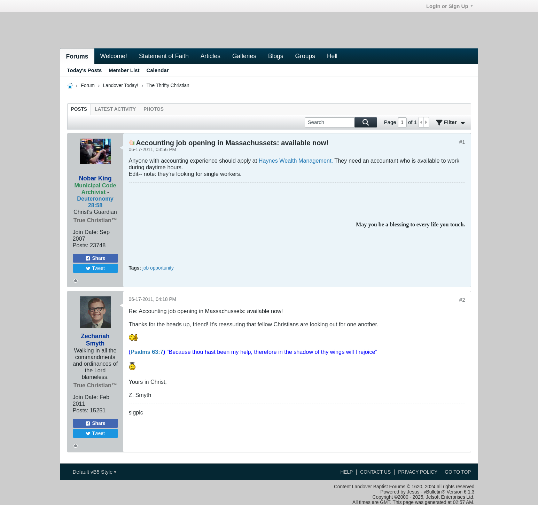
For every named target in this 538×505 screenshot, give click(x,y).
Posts (79, 109)
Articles (210, 56)
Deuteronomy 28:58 (95, 201)
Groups (305, 56)
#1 (462, 142)
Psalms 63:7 (147, 352)
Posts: (80, 245)
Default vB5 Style (94, 472)
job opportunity (158, 268)
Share (95, 258)
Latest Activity (115, 109)
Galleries (244, 56)
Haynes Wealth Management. (297, 160)
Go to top (458, 472)
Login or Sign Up (449, 6)
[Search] (341, 122)
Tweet (95, 268)
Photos (153, 109)
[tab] (79, 109)
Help (346, 472)
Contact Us (375, 472)
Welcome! (113, 56)
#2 (462, 300)
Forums (77, 56)
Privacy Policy (417, 472)
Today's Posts (84, 70)
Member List (124, 70)
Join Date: (85, 232)
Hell (332, 56)
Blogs (275, 56)
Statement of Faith (164, 56)
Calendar (157, 70)
